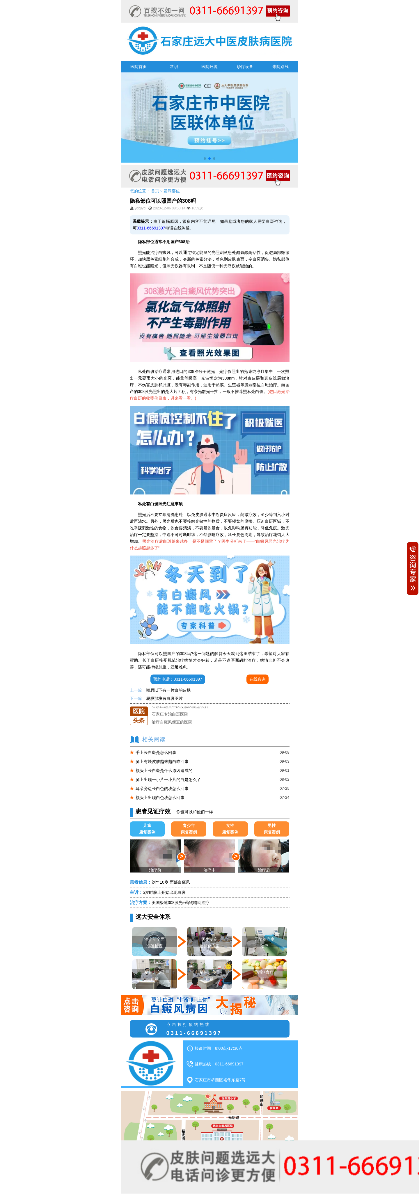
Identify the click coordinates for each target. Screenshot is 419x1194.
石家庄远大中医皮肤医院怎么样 (180, 706)
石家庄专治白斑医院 (170, 714)
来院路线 (280, 66)
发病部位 (172, 190)
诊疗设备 (245, 66)
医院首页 (138, 66)
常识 (174, 66)
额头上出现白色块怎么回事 (160, 797)
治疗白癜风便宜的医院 (172, 722)
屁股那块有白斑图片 (164, 698)
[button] (205, 158)
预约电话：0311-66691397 (177, 679)
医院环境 (209, 66)
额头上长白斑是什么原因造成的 (164, 770)
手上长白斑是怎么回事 (156, 752)
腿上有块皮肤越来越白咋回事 (162, 761)
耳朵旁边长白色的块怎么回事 (162, 788)
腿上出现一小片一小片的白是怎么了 (168, 779)
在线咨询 (257, 679)
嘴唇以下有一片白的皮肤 (168, 690)
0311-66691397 (151, 228)
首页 (155, 190)
